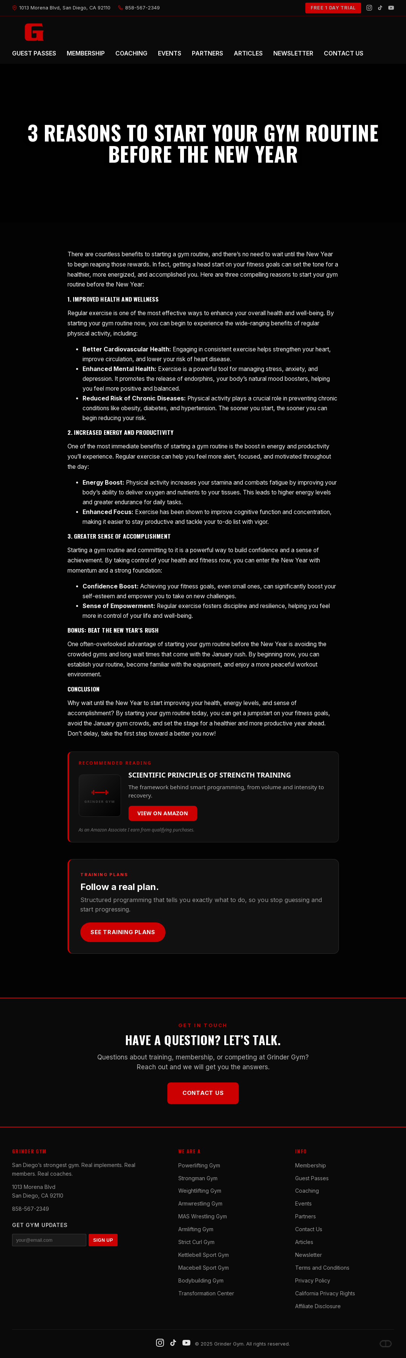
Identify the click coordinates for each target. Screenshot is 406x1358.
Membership (310, 1165)
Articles (304, 1242)
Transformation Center (206, 1293)
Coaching (307, 1190)
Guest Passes (312, 1178)
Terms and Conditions (322, 1267)
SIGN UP (103, 1240)
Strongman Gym (198, 1178)
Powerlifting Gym (199, 1165)
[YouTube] (391, 8)
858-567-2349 (30, 1209)
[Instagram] (369, 8)
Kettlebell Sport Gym (203, 1255)
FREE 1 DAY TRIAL (333, 8)
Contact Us (203, 1092)
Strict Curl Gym (196, 1242)
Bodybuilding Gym (201, 1280)
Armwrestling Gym (200, 1203)
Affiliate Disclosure (318, 1306)
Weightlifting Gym (199, 1190)
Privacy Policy (312, 1280)
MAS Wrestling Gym (202, 1216)
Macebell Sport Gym (203, 1267)
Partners (305, 1216)
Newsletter (308, 1255)
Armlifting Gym (195, 1229)
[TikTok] (380, 8)
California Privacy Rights (325, 1293)
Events (303, 1203)
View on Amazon (163, 813)
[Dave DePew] (385, 1344)
